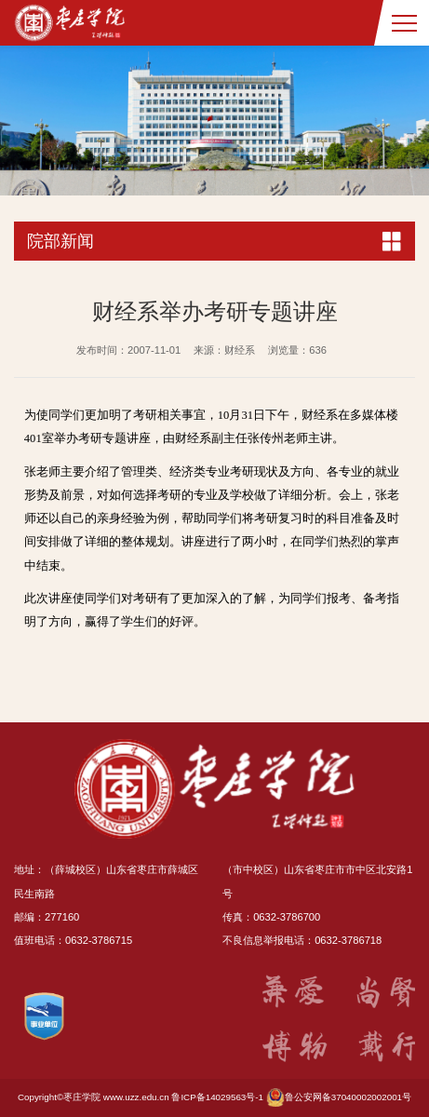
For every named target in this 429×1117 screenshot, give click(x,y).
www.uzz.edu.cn (136, 1097)
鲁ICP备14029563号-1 (217, 1097)
